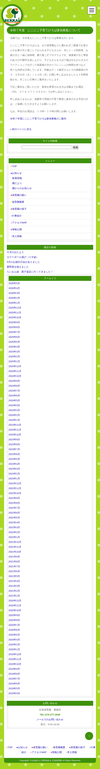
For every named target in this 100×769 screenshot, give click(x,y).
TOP (13, 166)
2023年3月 (14, 466)
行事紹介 (16, 214)
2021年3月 (14, 584)
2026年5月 (14, 281)
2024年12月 (15, 364)
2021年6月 (14, 569)
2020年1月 (14, 647)
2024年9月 (14, 379)
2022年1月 (14, 535)
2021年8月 (14, 559)
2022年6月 (14, 510)
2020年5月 (14, 632)
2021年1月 (14, 593)
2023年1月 (14, 476)
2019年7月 (14, 676)
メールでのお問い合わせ (50, 717)
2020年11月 (15, 603)
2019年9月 (14, 667)
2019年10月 (15, 662)
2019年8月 (14, 671)
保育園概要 (17, 201)
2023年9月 (14, 437)
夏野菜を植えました (18, 264)
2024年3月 (14, 408)
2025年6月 (14, 335)
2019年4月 (14, 691)
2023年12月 (15, 422)
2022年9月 (14, 496)
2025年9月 (14, 320)
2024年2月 (14, 413)
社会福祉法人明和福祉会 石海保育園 (46, 758)
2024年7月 (14, 388)
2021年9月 (14, 554)
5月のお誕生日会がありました (23, 260)
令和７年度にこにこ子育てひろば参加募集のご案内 (38, 118)
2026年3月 (14, 291)
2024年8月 (14, 383)
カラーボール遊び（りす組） (23, 255)
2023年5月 (14, 457)
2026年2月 (14, 296)
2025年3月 (14, 349)
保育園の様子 (18, 207)
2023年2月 (14, 471)
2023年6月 (14, 452)
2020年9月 (14, 613)
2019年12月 (15, 652)
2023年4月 (14, 461)
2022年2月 (14, 530)
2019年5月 (14, 686)
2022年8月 (14, 501)
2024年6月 (14, 393)
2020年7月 (14, 623)
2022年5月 (14, 515)
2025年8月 (14, 325)
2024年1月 (14, 418)
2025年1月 (14, 359)
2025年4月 (14, 344)
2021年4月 (14, 579)
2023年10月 (15, 432)
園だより (17, 182)
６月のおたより (15, 250)
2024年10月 (15, 374)
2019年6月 (14, 681)
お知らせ (16, 173)
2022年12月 (15, 481)
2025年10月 (15, 315)
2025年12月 (15, 305)
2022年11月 (15, 486)
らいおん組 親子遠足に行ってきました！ (30, 269)
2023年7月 (14, 447)
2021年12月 (15, 540)
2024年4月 (14, 403)
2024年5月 (14, 398)
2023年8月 (14, 442)
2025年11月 (15, 310)
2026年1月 (14, 300)
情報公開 (16, 227)
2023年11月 (15, 427)
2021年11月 (15, 544)
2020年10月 (15, 608)
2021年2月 (14, 588)
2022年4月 (14, 520)
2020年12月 (15, 598)
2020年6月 (14, 627)
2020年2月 (14, 642)
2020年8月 (14, 618)
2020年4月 (14, 637)
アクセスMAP (18, 221)
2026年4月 (14, 286)
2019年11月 (15, 657)
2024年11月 (15, 369)
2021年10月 (15, 549)
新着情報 (17, 178)
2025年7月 (14, 330)
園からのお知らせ (22, 187)
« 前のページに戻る (21, 129)
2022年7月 (14, 505)
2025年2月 (14, 354)
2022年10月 (15, 491)
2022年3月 (14, 525)
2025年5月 (14, 339)
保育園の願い (18, 194)
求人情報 (16, 234)
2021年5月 (14, 574)
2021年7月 (14, 564)
